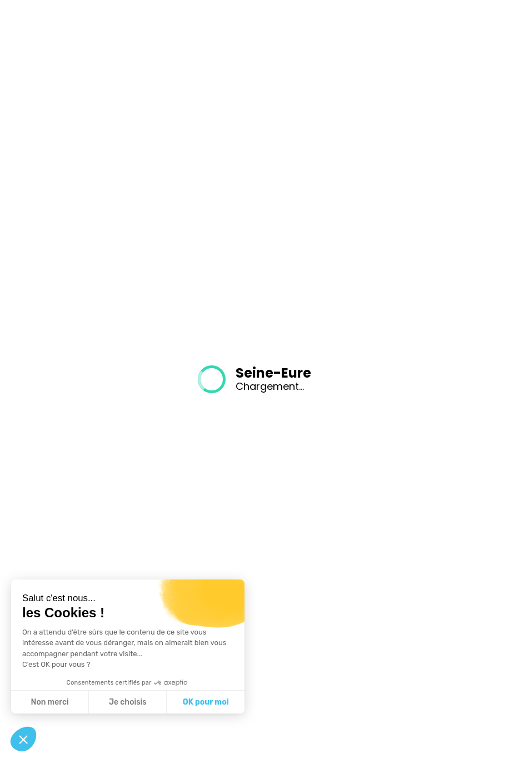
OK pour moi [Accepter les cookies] (206, 702)
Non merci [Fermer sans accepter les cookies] (49, 702)
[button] (23, 739)
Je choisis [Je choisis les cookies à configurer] (128, 702)
